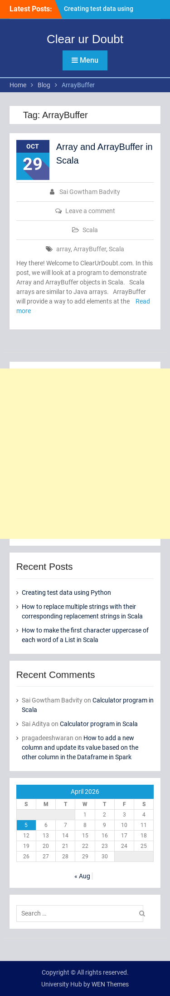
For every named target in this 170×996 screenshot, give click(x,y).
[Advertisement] (85, 454)
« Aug (82, 876)
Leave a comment (90, 210)
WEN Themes (110, 984)
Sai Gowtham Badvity (89, 191)
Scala (90, 230)
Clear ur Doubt (85, 39)
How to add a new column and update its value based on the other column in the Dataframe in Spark (80, 747)
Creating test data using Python (66, 592)
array (63, 249)
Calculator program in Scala (99, 723)
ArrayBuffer (89, 249)
